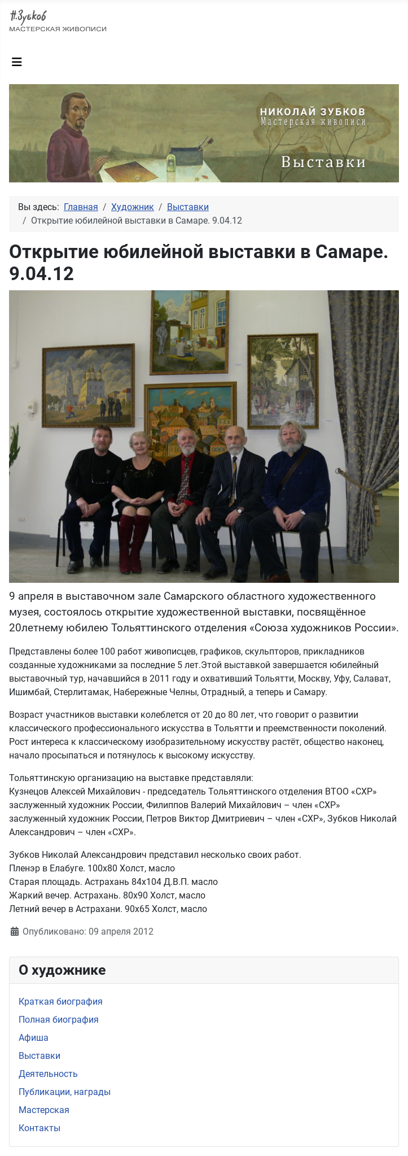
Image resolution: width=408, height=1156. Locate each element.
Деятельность (48, 1073)
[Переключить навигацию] (17, 62)
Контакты (39, 1128)
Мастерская (44, 1110)
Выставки (39, 1055)
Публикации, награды (65, 1092)
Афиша (34, 1037)
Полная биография (59, 1019)
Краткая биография (61, 1001)
